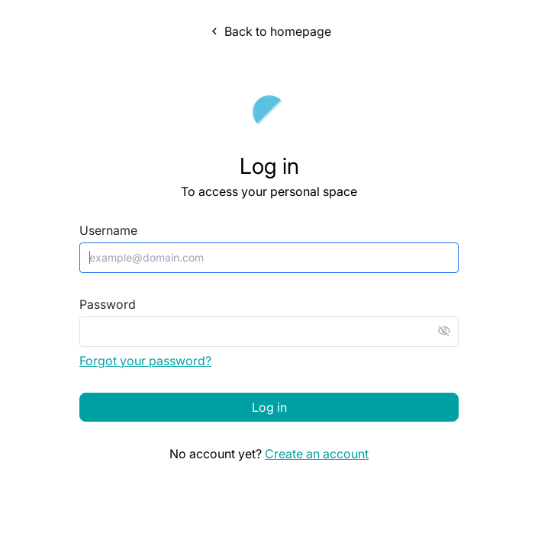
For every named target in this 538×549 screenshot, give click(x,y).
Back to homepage (269, 31)
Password (107, 304)
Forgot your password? (145, 360)
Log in (269, 407)
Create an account (317, 453)
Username (108, 230)
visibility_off (444, 331)
